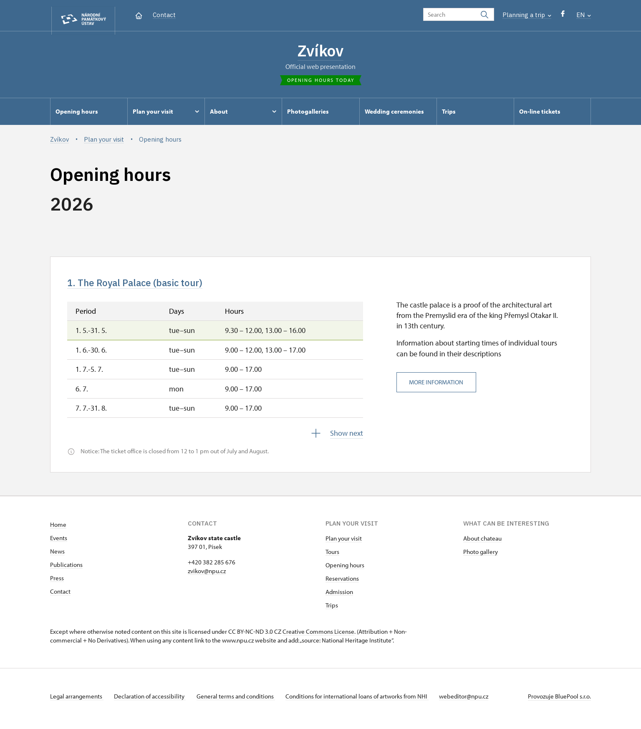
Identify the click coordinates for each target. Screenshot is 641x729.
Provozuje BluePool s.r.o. (559, 701)
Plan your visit (344, 543)
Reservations (342, 583)
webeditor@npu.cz (475, 701)
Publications (66, 570)
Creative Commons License (318, 636)
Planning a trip (526, 15)
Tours (332, 557)
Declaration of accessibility (153, 701)
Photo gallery (480, 557)
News (57, 556)
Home (58, 529)
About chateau (482, 543)
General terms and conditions (241, 701)
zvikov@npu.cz (207, 576)
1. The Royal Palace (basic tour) (144, 286)
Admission (339, 597)
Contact (164, 15)
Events (58, 543)
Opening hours (345, 570)
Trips (332, 610)
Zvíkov (320, 52)
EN (583, 15)
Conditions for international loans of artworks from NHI (365, 701)
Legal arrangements (76, 701)
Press (57, 583)
